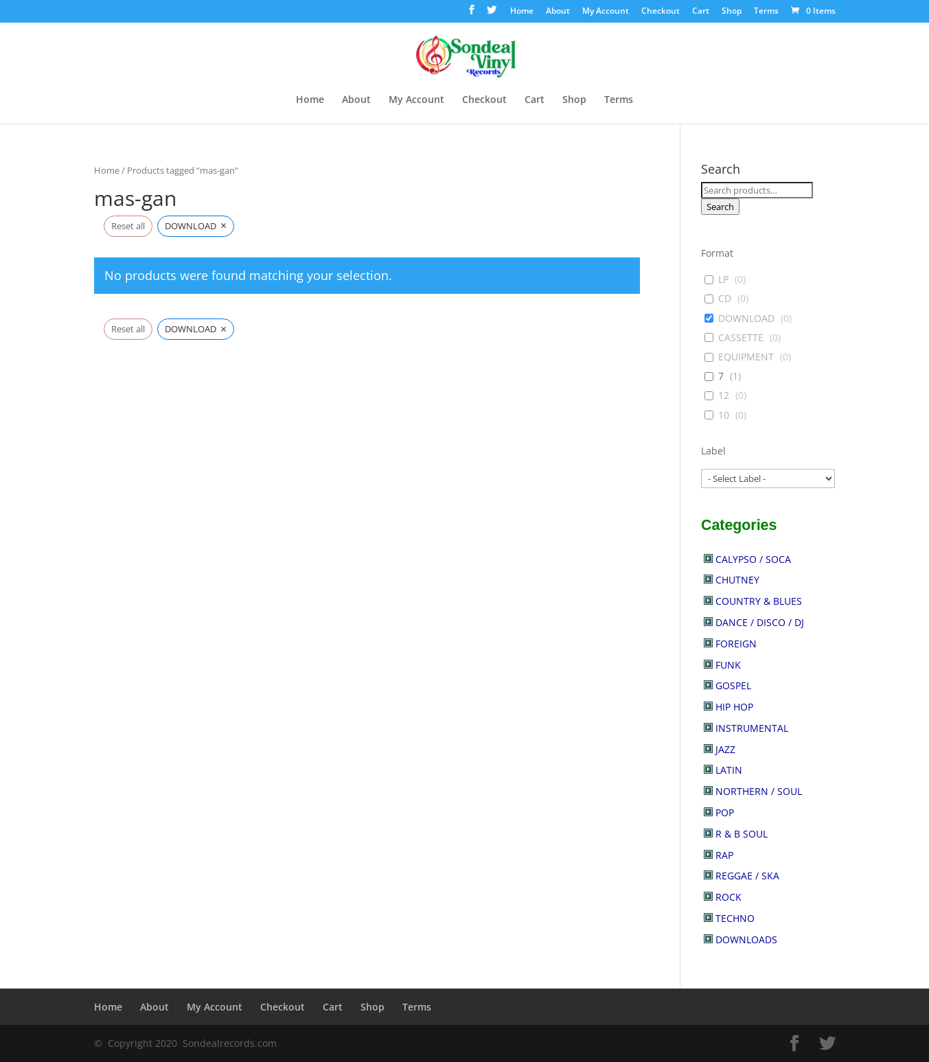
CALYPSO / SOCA (753, 559)
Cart (700, 11)
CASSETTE (741, 338)
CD (724, 298)
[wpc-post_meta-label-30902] (768, 478)
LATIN (728, 769)
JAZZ (725, 749)
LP (723, 279)
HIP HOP (734, 706)
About (558, 11)
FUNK (728, 664)
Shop (732, 11)
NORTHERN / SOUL (758, 791)
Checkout (660, 11)
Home (522, 11)
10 (723, 415)
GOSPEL (733, 685)
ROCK (728, 896)
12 (723, 395)
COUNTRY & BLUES (758, 601)
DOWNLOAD (746, 318)
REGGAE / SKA (747, 875)
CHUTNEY (737, 579)
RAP (724, 855)
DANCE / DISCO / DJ (759, 622)
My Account (605, 11)
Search (720, 206)
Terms (766, 11)
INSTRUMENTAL (751, 728)
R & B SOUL (741, 833)
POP (724, 812)
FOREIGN (736, 643)
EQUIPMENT (746, 357)
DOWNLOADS (746, 939)
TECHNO (735, 918)
